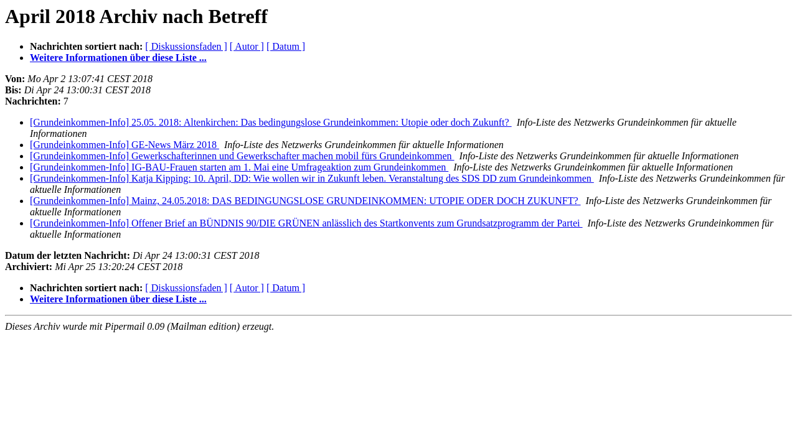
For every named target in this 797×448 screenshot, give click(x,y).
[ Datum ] (285, 46)
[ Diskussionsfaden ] (186, 46)
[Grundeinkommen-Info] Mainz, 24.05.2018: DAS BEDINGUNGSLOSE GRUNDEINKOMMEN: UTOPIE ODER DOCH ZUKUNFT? (305, 200)
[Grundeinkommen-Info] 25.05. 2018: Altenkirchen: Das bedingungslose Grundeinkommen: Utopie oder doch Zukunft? (271, 122)
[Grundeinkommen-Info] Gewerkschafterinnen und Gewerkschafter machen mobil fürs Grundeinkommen (242, 156)
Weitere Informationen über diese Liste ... (118, 57)
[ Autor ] (247, 46)
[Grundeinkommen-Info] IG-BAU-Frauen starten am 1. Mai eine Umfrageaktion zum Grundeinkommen (239, 167)
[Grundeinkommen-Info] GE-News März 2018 (124, 144)
